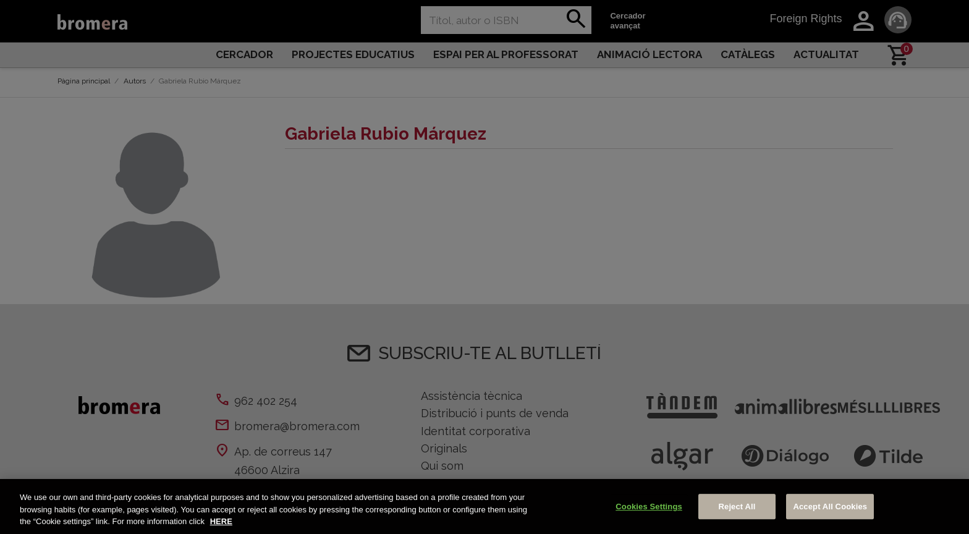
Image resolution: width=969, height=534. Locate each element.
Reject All (737, 506)
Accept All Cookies (830, 506)
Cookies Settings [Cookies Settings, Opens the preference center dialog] (649, 506)
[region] (484, 506)
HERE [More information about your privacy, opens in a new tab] (221, 521)
